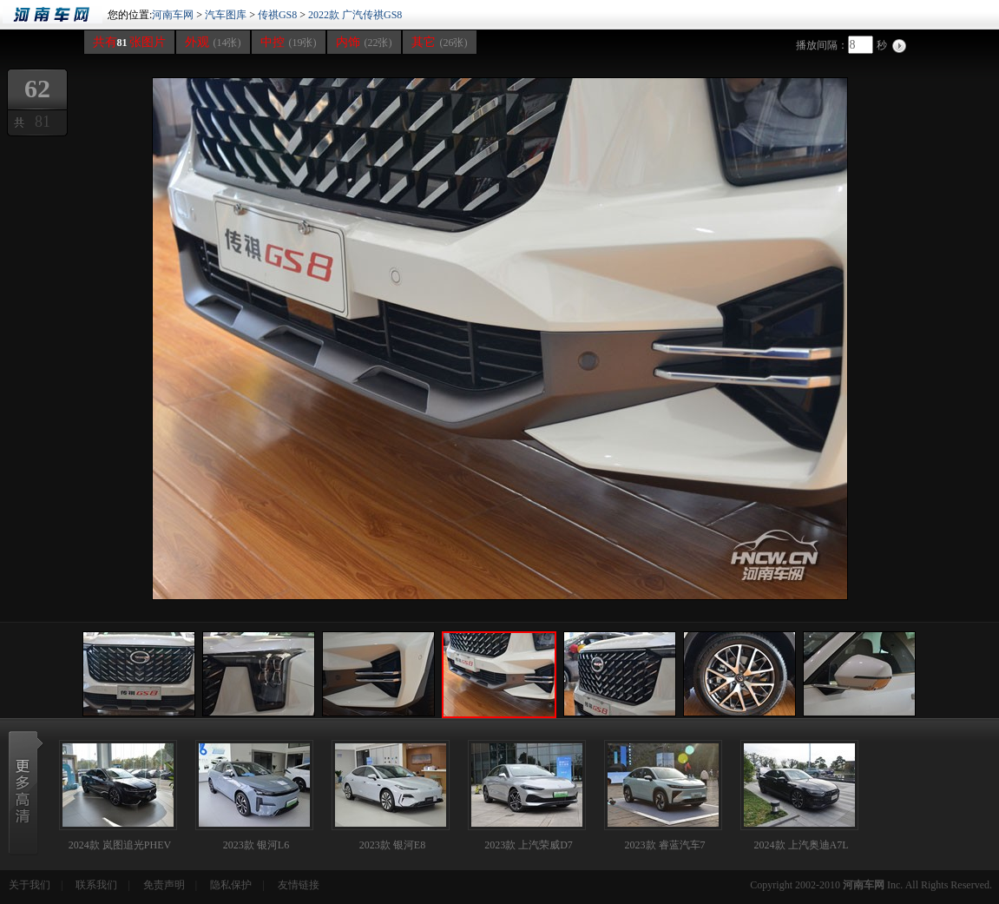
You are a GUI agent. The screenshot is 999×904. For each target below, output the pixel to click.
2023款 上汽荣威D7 (528, 845)
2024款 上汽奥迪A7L (801, 845)
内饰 (364, 42)
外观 (213, 42)
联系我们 (96, 885)
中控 (288, 42)
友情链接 (298, 885)
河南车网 (52, 14)
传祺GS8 (277, 15)
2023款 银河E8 (392, 845)
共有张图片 (129, 42)
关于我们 (29, 885)
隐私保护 (231, 885)
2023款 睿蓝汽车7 (665, 845)
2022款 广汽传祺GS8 (355, 15)
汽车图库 (225, 15)
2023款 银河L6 (256, 845)
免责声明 (164, 885)
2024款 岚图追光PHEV (120, 845)
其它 (439, 42)
